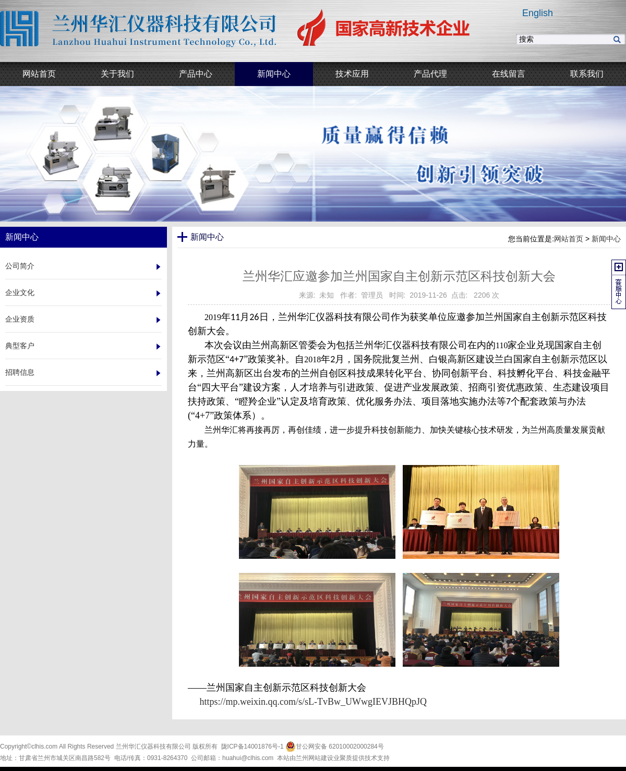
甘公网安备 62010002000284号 (334, 746)
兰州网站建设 (314, 758)
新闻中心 (606, 239)
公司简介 (19, 266)
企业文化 (19, 292)
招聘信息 (19, 372)
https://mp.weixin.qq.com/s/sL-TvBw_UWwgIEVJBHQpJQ (313, 701)
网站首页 (568, 239)
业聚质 (342, 758)
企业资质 (19, 319)
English (537, 13)
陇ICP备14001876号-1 (252, 746)
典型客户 (19, 345)
